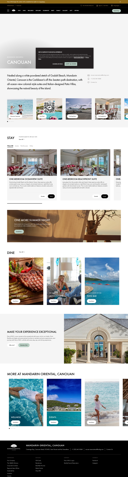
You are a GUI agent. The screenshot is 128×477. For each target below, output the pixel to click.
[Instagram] (95, 463)
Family (58, 10)
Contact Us (94, 82)
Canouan (18, 5)
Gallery (65, 10)
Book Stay (116, 11)
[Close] (120, 1)
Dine (24, 10)
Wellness (31, 10)
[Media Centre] (39, 468)
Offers (76, 10)
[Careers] (9, 476)
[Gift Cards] (38, 460)
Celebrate (46, 10)
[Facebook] (95, 460)
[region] (65, 58)
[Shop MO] (38, 470)
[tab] (10, 146)
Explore (38, 10)
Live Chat (42, 116)
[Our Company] (11, 460)
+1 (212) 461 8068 (96, 78)
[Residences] (39, 463)
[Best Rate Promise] (40, 465)
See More (15, 301)
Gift (71, 10)
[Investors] (9, 473)
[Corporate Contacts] (12, 465)
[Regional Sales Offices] (13, 468)
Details (43, 196)
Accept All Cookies (71, 64)
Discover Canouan (15, 116)
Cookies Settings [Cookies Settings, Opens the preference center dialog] (58, 63)
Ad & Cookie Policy (78, 57)
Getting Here (72, 116)
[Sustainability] (10, 470)
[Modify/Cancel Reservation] (71, 463)
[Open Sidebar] (8, 11)
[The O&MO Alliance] (12, 463)
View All (21, 139)
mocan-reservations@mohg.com (100, 75)
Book (51, 196)
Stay (19, 10)
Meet (52, 10)
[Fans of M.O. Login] (69, 460)
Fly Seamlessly (102, 116)
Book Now (42, 1)
